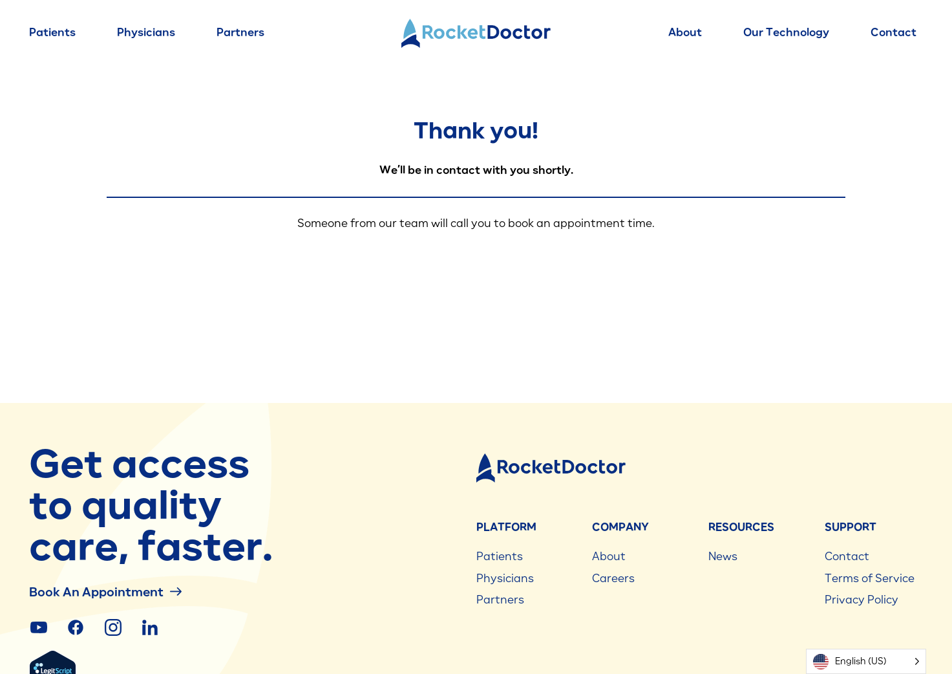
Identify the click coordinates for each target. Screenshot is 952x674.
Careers (613, 578)
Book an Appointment (105, 591)
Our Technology (786, 32)
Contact (893, 32)
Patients (52, 32)
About (685, 32)
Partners (240, 32)
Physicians (146, 32)
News (722, 556)
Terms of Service (870, 578)
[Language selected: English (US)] (866, 661)
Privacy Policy (861, 599)
